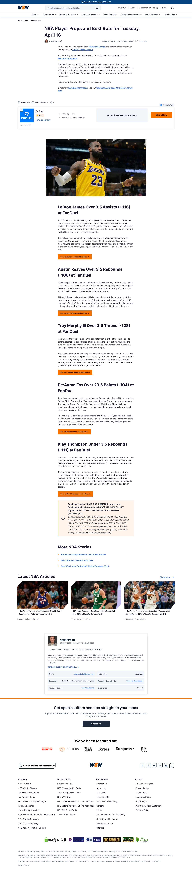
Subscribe (96, 729)
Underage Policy (143, 803)
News (133, 8)
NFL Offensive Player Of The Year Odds (75, 807)
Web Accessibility (104, 829)
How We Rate (102, 803)
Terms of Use (142, 798)
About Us (100, 794)
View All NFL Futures (66, 820)
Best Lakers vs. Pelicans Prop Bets (77, 560)
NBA (26, 20)
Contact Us (101, 789)
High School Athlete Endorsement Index (36, 820)
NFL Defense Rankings (28, 829)
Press (99, 816)
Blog (164, 8)
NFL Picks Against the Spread (32, 833)
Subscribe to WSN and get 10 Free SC (97, 2)
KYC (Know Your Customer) (148, 811)
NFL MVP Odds (64, 803)
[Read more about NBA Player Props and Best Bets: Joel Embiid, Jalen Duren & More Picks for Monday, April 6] (42, 614)
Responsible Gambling (149, 8)
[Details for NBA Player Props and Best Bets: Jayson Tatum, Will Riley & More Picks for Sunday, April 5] (96, 595)
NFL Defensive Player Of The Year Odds (75, 811)
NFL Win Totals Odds (67, 816)
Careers (100, 811)
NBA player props (97, 46)
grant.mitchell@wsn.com (84, 680)
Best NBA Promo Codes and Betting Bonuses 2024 (85, 566)
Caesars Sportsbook (134, 687)
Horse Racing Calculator (29, 816)
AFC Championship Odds (69, 798)
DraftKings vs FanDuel (28, 798)
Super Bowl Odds (65, 789)
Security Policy (143, 816)
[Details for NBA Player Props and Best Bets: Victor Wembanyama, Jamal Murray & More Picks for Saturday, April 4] (149, 595)
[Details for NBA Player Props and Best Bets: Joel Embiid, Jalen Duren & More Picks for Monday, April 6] (42, 595)
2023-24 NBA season (82, 49)
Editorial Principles (144, 789)
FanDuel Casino (88, 694)
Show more (167, 577)
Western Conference (67, 58)
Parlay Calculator (26, 811)
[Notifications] (172, 8)
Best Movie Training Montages (32, 807)
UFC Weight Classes (27, 794)
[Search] (97, 7)
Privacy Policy (142, 794)
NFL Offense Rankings (28, 825)
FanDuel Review (43, 120)
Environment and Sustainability (110, 820)
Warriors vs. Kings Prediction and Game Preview (83, 554)
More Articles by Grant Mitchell (63, 673)
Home (20, 20)
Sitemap (100, 833)
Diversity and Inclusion (106, 825)
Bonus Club (121, 8)
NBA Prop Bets (36, 20)
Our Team (100, 798)
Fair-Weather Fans (26, 803)
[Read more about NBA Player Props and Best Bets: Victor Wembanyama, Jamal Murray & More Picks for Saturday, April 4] (149, 615)
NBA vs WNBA (24, 789)
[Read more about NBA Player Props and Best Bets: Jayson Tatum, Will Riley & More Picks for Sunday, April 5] (96, 614)
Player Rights (142, 807)
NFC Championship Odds (69, 794)
